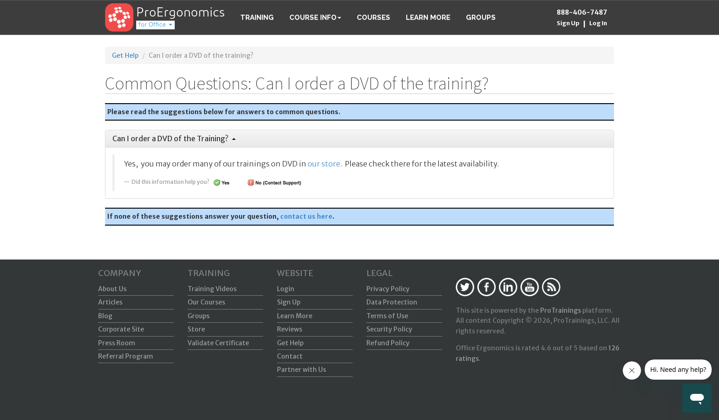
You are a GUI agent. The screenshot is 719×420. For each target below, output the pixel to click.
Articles (110, 302)
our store (324, 163)
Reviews (289, 329)
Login (285, 289)
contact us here (306, 216)
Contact (290, 356)
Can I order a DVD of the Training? (174, 138)
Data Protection (391, 302)
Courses (373, 17)
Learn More (428, 17)
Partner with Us (301, 369)
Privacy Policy (387, 289)
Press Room (116, 343)
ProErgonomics (180, 13)
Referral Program (125, 356)
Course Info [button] (315, 17)
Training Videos (212, 289)
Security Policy (389, 329)
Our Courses (206, 302)
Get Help (125, 55)
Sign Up (568, 23)
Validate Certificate (218, 343)
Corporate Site (121, 329)
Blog (105, 316)
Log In (598, 23)
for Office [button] (155, 25)
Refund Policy (387, 343)
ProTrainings (560, 310)
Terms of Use (387, 316)
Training (257, 17)
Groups (481, 17)
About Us (112, 289)
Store (196, 329)
